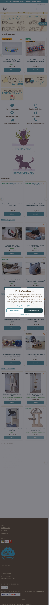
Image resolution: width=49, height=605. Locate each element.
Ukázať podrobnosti (24, 314)
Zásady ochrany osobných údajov (24, 306)
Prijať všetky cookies (33, 310)
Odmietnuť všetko (14, 310)
